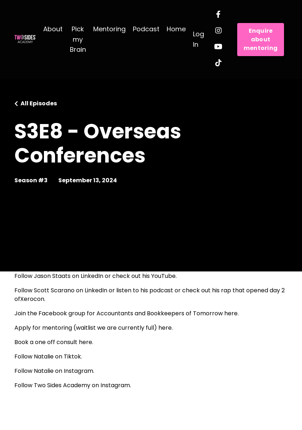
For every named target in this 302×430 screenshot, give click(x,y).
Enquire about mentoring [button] (261, 39)
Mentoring (109, 28)
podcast (161, 290)
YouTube (163, 276)
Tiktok (72, 356)
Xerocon (32, 299)
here (231, 313)
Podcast (146, 28)
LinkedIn (92, 276)
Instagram (78, 371)
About (53, 28)
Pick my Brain (78, 39)
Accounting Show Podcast (93, 261)
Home (176, 28)
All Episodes (39, 103)
